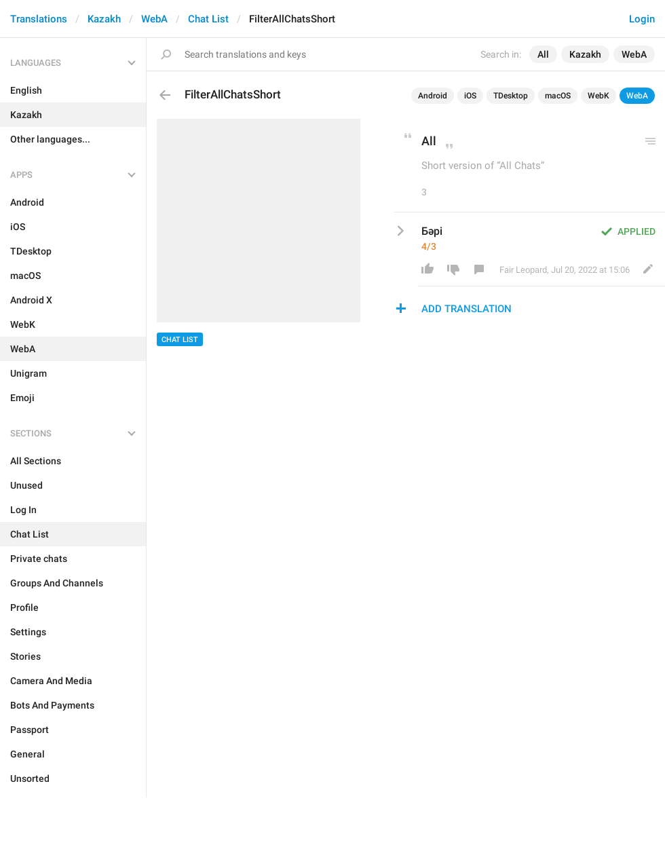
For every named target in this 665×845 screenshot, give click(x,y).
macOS (558, 95)
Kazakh (104, 19)
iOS (470, 95)
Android (432, 95)
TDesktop (510, 95)
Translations (38, 19)
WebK (598, 95)
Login (642, 19)
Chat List (208, 19)
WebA (154, 19)
